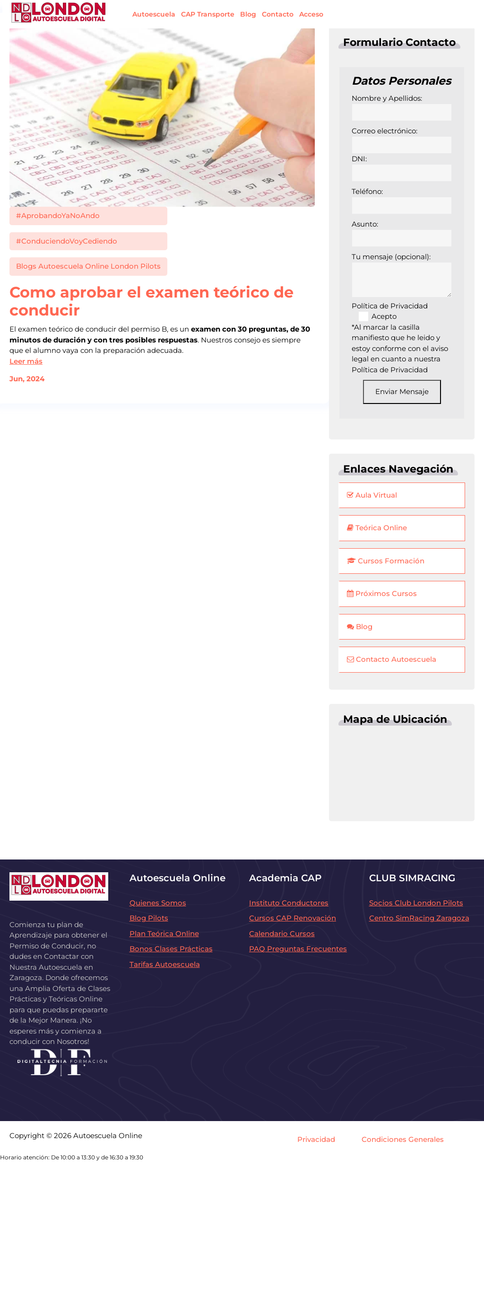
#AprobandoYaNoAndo (58, 215)
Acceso (311, 14)
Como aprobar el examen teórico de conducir (151, 301)
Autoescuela (153, 14)
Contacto (278, 14)
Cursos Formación (385, 560)
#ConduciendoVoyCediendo (66, 241)
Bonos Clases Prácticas (171, 948)
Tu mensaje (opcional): (402, 275)
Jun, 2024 (26, 378)
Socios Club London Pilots (416, 902)
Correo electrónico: (402, 140)
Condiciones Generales (403, 1139)
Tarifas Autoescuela (165, 964)
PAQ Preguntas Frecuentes (298, 948)
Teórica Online (377, 527)
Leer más (26, 361)
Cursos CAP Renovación (292, 917)
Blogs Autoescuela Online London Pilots (88, 266)
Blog (248, 14)
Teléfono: (402, 200)
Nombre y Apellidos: (402, 107)
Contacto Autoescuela (391, 659)
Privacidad (316, 1139)
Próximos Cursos (382, 593)
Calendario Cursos (282, 933)
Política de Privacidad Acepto (390, 311)
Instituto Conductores (288, 902)
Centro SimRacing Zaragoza (419, 917)
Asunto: (402, 233)
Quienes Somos (158, 902)
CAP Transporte (207, 14)
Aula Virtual (372, 495)
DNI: (402, 168)
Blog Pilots (149, 917)
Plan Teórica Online (164, 933)
